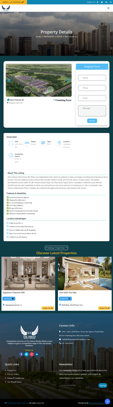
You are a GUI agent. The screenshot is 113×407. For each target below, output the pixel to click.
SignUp (103, 385)
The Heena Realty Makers (16, 403)
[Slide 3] (42, 89)
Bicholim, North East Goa (72, 305)
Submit (92, 121)
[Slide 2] (34, 89)
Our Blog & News (13, 382)
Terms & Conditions (14, 378)
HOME (38, 37)
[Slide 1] (27, 89)
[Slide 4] (50, 89)
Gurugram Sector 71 (13, 305)
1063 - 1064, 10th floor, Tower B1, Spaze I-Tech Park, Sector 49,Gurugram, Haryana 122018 (81, 334)
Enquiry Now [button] (48, 308)
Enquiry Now (104, 308)
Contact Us (10, 370)
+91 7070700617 (66, 343)
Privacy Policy (12, 374)
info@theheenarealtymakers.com (74, 339)
